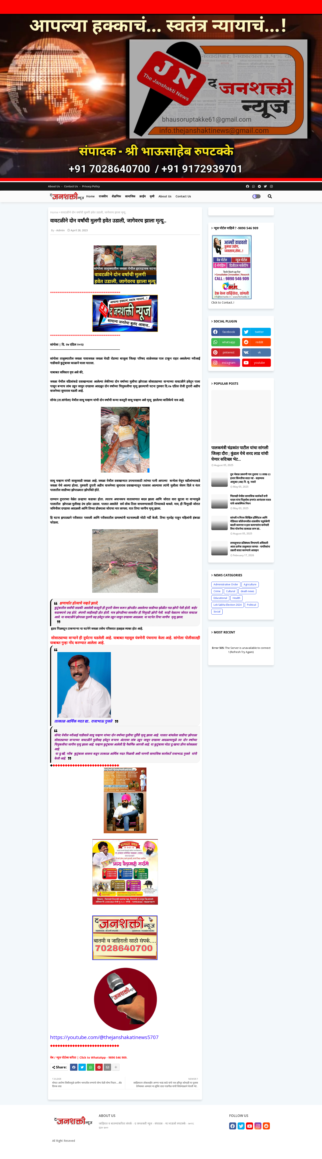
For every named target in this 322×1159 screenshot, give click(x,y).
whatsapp (228, 342)
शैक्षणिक (116, 196)
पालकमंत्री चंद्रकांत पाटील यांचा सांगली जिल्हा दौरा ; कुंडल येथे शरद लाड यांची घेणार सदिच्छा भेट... (239, 453)
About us (165, 196)
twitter (259, 332)
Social (217, 611)
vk (259, 352)
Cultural (230, 591)
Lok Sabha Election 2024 (228, 605)
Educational (220, 598)
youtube (259, 363)
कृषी (152, 196)
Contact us (71, 186)
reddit (259, 342)
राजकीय (103, 196)
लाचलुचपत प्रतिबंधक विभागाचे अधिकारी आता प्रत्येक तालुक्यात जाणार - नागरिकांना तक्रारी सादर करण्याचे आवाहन (250, 546)
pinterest (229, 352)
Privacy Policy (91, 186)
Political (251, 605)
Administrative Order (226, 584)
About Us (54, 186)
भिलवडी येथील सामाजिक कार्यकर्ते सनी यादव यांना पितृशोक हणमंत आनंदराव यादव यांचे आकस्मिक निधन (250, 499)
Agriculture (250, 584)
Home (90, 196)
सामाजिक (130, 196)
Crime (217, 591)
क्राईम (142, 196)
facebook (228, 332)
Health (236, 598)
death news (247, 591)
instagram (228, 363)
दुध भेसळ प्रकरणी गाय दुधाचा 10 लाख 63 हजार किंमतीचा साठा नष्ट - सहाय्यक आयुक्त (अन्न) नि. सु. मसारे (250, 477)
